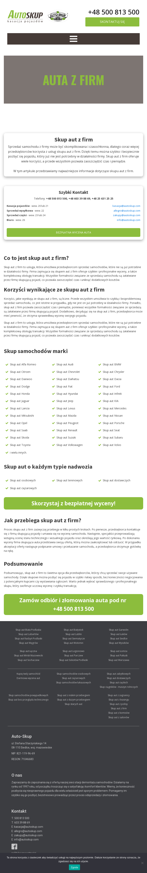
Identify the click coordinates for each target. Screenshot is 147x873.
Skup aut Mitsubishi (22, 415)
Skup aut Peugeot (67, 423)
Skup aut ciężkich (119, 682)
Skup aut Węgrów (28, 643)
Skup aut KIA (110, 401)
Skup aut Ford (111, 386)
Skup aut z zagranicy (119, 695)
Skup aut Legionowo (73, 651)
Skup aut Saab (19, 430)
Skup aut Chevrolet (68, 372)
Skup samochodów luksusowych (73, 682)
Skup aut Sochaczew (28, 660)
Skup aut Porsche (113, 423)
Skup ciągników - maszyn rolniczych (119, 686)
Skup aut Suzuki (66, 437)
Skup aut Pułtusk (118, 655)
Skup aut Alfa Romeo (23, 364)
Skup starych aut (73, 704)
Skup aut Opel (18, 423)
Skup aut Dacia (112, 379)
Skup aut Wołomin (73, 643)
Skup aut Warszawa (118, 660)
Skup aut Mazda (66, 415)
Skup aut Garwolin (118, 629)
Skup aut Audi (64, 364)
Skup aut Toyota (20, 445)
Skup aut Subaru (113, 437)
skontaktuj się (112, 22)
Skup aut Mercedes (115, 408)
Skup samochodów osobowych (74, 673)
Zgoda (74, 867)
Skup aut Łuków (118, 634)
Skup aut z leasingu (119, 699)
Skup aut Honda (20, 393)
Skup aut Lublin (73, 634)
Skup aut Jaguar (19, 401)
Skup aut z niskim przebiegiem (73, 695)
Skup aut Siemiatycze (73, 638)
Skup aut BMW (112, 364)
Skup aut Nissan (113, 415)
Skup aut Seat (111, 430)
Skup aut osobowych (23, 480)
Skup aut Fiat (64, 386)
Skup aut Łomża (118, 651)
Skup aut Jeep (64, 401)
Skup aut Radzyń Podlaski (28, 638)
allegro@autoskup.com (127, 210)
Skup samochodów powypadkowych (28, 695)
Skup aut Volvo (112, 445)
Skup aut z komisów (118, 712)
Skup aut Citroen (20, 372)
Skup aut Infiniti (112, 393)
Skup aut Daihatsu (67, 379)
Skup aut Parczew (73, 655)
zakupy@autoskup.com (126, 215)
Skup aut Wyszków (119, 643)
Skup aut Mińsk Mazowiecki (28, 655)
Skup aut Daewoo (21, 379)
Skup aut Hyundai (67, 393)
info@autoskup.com (128, 220)
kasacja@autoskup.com (126, 206)
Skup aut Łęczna (28, 651)
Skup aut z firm (119, 708)
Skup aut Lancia (19, 408)
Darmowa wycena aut (28, 678)
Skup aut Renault (66, 430)
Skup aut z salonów (118, 717)
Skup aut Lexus (65, 408)
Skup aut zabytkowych (119, 673)
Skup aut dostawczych (116, 480)
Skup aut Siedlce (118, 638)
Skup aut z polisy (119, 704)
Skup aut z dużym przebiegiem (73, 699)
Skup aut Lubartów (28, 634)
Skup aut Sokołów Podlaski (73, 660)
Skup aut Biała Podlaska (28, 629)
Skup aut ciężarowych (23, 488)
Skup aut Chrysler (113, 372)
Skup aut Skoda (19, 437)
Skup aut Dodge (20, 386)
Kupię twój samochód (28, 673)
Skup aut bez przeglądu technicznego (28, 699)
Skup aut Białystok (73, 629)
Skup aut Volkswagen (69, 445)
